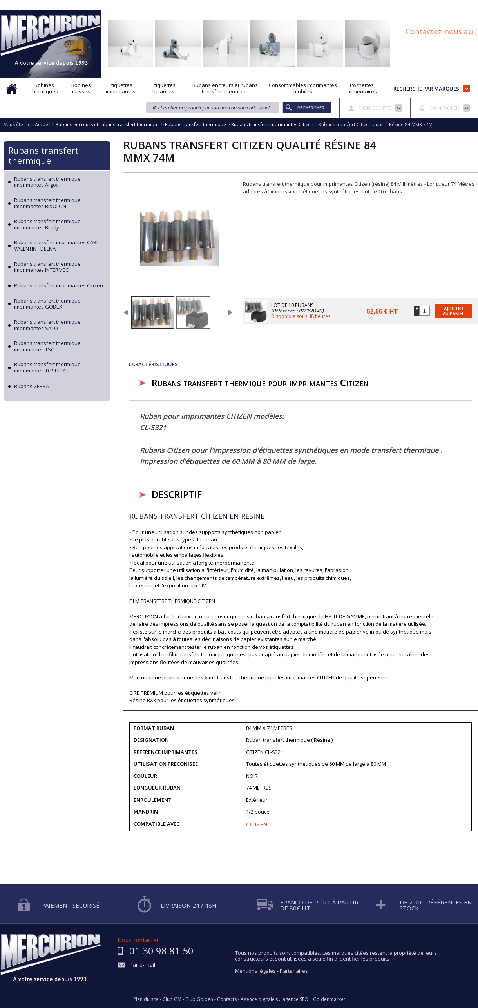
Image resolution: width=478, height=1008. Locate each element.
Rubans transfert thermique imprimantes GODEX (47, 304)
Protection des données (313, 5)
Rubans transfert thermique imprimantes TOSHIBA (47, 367)
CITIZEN (257, 824)
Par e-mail (142, 965)
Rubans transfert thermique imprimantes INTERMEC (47, 267)
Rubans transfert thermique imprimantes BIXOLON (47, 203)
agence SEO (295, 999)
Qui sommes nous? (133, 5)
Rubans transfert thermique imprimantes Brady (47, 224)
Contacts (227, 999)
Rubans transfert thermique (43, 155)
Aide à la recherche (187, 5)
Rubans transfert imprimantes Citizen (58, 286)
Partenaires (294, 970)
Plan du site (465, 5)
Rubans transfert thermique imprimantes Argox (47, 182)
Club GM (172, 999)
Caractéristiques (153, 364)
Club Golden (199, 999)
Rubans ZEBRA (31, 386)
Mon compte (374, 107)
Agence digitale (258, 999)
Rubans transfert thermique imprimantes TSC (47, 346)
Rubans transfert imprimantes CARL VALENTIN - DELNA (56, 246)
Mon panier (444, 107)
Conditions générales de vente (386, 5)
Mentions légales (255, 970)
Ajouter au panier (454, 310)
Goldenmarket (329, 999)
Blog (436, 5)
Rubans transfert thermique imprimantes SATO (47, 325)
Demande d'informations (248, 5)
